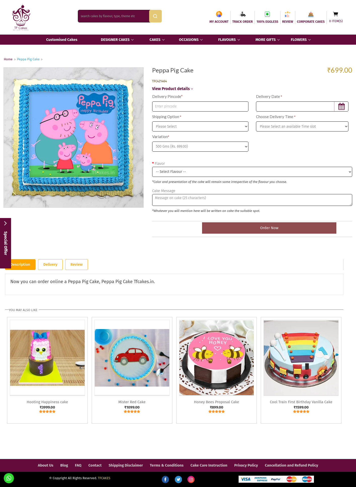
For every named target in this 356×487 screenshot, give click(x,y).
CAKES (155, 39)
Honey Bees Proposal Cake (216, 402)
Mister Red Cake (132, 402)
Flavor (160, 163)
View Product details (172, 88)
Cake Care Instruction (208, 465)
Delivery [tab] (50, 264)
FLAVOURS (227, 39)
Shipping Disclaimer (126, 465)
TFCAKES (104, 478)
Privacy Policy (246, 465)
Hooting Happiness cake (47, 402)
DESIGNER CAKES (115, 39)
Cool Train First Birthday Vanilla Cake (301, 402)
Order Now (252, 228)
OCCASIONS (189, 39)
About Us (45, 465)
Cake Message (163, 190)
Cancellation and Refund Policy (291, 465)
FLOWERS (299, 39)
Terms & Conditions (167, 465)
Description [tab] (20, 264)
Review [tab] (77, 264)
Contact (95, 465)
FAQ (78, 465)
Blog (64, 465)
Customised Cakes (61, 39)
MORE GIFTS (265, 39)
